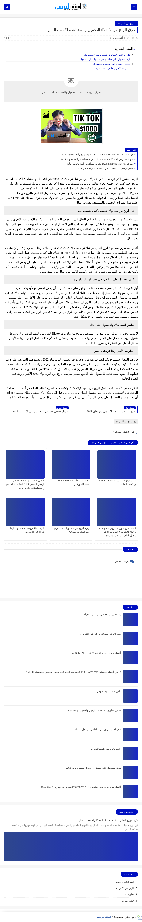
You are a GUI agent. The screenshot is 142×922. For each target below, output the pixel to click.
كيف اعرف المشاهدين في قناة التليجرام (100, 633)
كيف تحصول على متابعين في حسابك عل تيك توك (104, 59)
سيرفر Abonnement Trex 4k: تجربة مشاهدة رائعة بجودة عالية (100, 163)
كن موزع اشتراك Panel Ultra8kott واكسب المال (108, 820)
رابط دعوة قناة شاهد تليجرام (106, 748)
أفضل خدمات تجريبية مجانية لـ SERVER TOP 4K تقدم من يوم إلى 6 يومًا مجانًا (81, 787)
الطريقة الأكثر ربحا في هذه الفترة (113, 68)
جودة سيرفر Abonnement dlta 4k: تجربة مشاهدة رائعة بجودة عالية (97, 154)
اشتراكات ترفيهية (125, 881)
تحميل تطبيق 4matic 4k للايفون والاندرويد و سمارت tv (93, 710)
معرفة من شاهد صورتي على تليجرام (102, 614)
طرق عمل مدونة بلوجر (109, 691)
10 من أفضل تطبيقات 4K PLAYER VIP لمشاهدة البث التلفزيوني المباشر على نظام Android (73, 672)
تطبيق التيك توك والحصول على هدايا (111, 63)
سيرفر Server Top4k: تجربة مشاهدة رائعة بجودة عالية (104, 168)
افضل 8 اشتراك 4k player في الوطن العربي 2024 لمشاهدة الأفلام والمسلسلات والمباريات (25, 484)
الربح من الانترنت (126, 23)
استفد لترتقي (104, 917)
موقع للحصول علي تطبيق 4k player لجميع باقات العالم (93, 767)
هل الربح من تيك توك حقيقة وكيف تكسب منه (107, 54)
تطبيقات (129, 894)
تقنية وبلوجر (127, 900)
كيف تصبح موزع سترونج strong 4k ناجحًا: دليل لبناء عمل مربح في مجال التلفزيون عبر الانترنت (117, 532)
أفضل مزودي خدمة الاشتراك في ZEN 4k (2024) (96, 652)
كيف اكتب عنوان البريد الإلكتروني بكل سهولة (98, 729)
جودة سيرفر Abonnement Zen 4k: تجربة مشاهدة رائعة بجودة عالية (97, 159)
